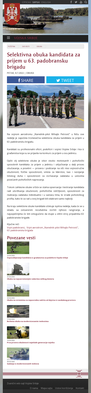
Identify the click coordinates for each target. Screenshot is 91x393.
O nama (34, 388)
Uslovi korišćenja (64, 388)
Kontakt (80, 388)
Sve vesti (25, 46)
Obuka (39, 46)
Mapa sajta (46, 388)
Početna (11, 46)
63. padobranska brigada (20, 230)
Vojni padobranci (16, 227)
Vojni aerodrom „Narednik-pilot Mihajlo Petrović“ (52, 227)
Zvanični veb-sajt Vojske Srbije (23, 383)
